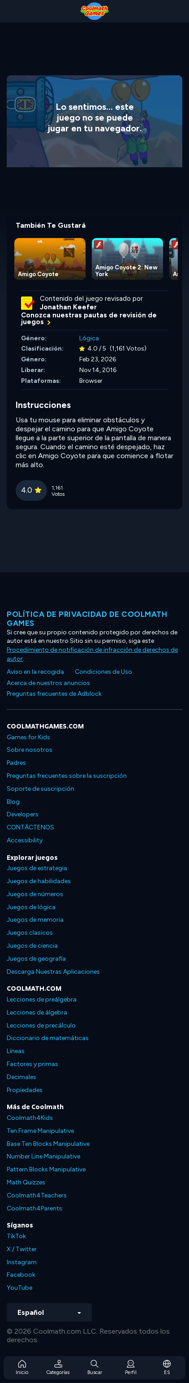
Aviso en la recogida (35, 672)
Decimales (21, 1077)
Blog (13, 802)
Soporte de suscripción (40, 789)
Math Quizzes (26, 1182)
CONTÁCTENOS (30, 827)
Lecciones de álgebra (37, 1012)
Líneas (16, 1051)
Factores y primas (32, 1064)
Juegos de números (35, 894)
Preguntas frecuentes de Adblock (54, 694)
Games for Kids (28, 737)
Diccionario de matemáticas (48, 1038)
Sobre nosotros (29, 750)
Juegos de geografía (36, 958)
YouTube (19, 1288)
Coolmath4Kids (30, 1118)
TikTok (16, 1236)
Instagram (22, 1262)
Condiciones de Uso (103, 672)
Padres (16, 763)
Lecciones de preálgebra (42, 999)
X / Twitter (22, 1249)
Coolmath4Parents (34, 1208)
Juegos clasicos (30, 932)
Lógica (89, 338)
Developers (23, 814)
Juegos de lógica (31, 907)
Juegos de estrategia (37, 868)
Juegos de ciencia (32, 945)
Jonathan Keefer (68, 307)
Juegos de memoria (35, 919)
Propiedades (25, 1090)
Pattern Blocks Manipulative (46, 1169)
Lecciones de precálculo (41, 1025)
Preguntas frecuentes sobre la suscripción (67, 776)
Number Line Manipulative (43, 1156)
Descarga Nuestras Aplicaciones (53, 971)
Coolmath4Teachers (37, 1195)
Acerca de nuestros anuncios (48, 683)
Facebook (21, 1275)
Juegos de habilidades (39, 881)
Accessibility (25, 840)
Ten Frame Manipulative (40, 1131)
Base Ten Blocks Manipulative (48, 1144)
